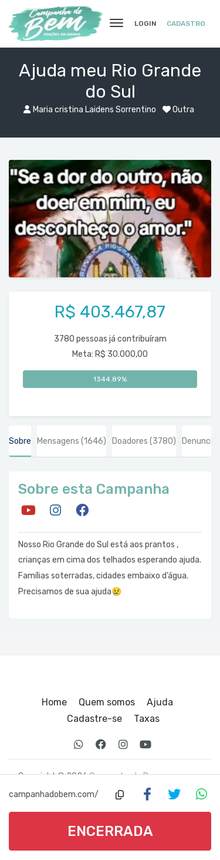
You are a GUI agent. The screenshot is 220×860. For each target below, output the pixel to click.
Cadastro (186, 23)
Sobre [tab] (20, 441)
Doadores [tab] (144, 441)
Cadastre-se (94, 718)
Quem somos (107, 702)
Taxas (147, 718)
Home (54, 702)
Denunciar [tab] (201, 441)
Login (145, 23)
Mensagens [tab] (71, 441)
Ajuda (160, 702)
